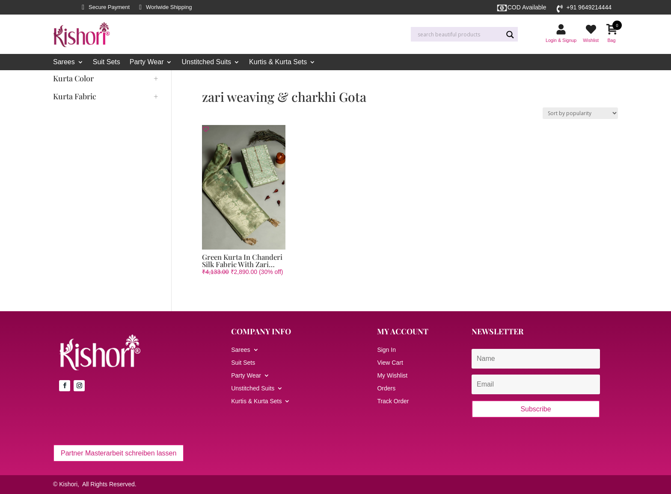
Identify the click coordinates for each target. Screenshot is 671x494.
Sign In (386, 350)
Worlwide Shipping (169, 7)
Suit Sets (106, 62)
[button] (206, 129)
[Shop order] (580, 113)
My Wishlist (392, 375)
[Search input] (459, 34)
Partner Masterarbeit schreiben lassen (118, 453)
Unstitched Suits (206, 62)
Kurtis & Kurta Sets (278, 62)
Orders (386, 388)
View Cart (390, 363)
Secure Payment (109, 7)
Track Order (393, 401)
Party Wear (147, 62)
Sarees (64, 62)
